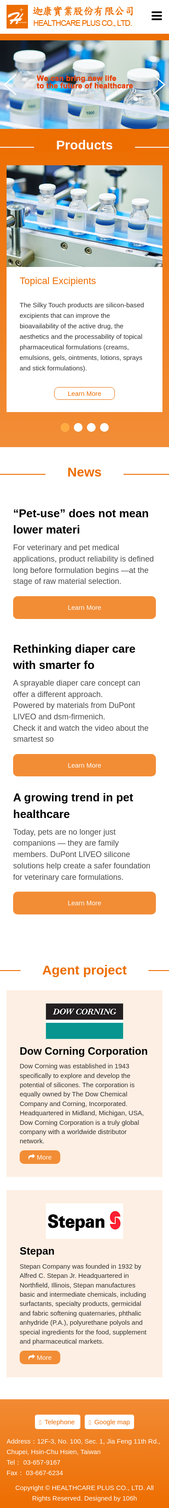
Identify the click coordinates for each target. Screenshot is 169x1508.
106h (129, 1498)
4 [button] (104, 427)
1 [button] (65, 427)
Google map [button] (109, 1422)
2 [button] (78, 427)
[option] (84, 288)
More (40, 1157)
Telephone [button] (57, 1422)
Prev (9, 85)
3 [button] (91, 427)
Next (159, 85)
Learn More (84, 393)
